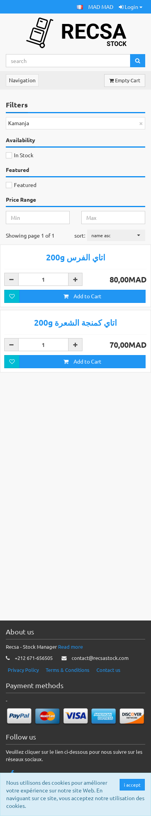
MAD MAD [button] (100, 6)
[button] (80, 7)
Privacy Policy (23, 675)
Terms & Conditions (67, 675)
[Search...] (68, 60)
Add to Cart (82, 411)
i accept (132, 785)
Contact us (108, 675)
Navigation (22, 79)
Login (130, 6)
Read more (70, 652)
